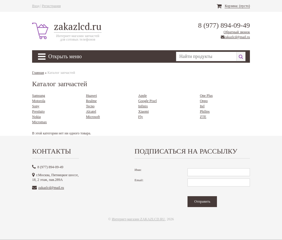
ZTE (203, 117)
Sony (35, 106)
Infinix (143, 106)
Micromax (39, 122)
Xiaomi (143, 111)
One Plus (206, 96)
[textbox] (206, 56)
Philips (205, 111)
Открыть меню (60, 56)
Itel (202, 106)
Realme (91, 101)
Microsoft (93, 117)
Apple (142, 96)
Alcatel (91, 111)
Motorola (38, 101)
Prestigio (38, 111)
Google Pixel (147, 101)
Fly (140, 117)
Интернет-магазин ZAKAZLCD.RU (138, 219)
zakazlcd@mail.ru (237, 37)
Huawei (91, 96)
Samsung (38, 96)
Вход (35, 6)
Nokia (36, 117)
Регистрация (51, 6)
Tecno (90, 106)
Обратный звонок (236, 32)
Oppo (204, 101)
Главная (38, 73)
